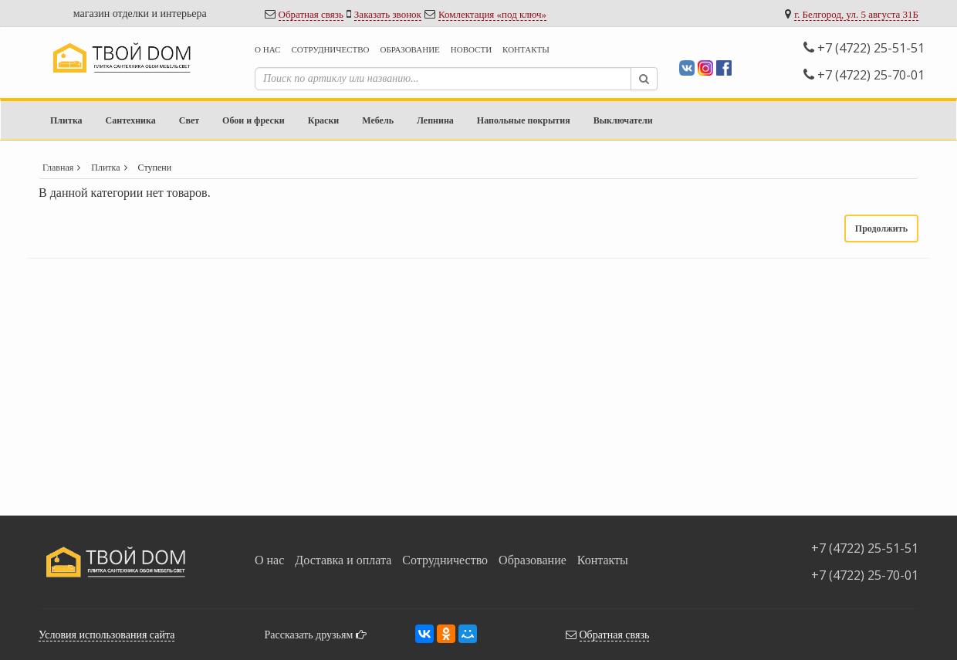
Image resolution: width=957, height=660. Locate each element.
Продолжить (881, 228)
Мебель (378, 120)
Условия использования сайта (106, 635)
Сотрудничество (330, 49)
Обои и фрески (253, 120)
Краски (324, 120)
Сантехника (131, 120)
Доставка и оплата (343, 560)
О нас (267, 49)
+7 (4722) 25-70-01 (864, 74)
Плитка (66, 120)
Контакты (526, 49)
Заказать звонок (387, 14)
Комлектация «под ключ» (492, 14)
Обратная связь (311, 14)
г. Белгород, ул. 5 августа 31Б (856, 14)
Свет (189, 120)
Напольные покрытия (523, 120)
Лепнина (435, 120)
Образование (410, 49)
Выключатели (623, 120)
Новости (471, 49)
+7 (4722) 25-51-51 (864, 47)
